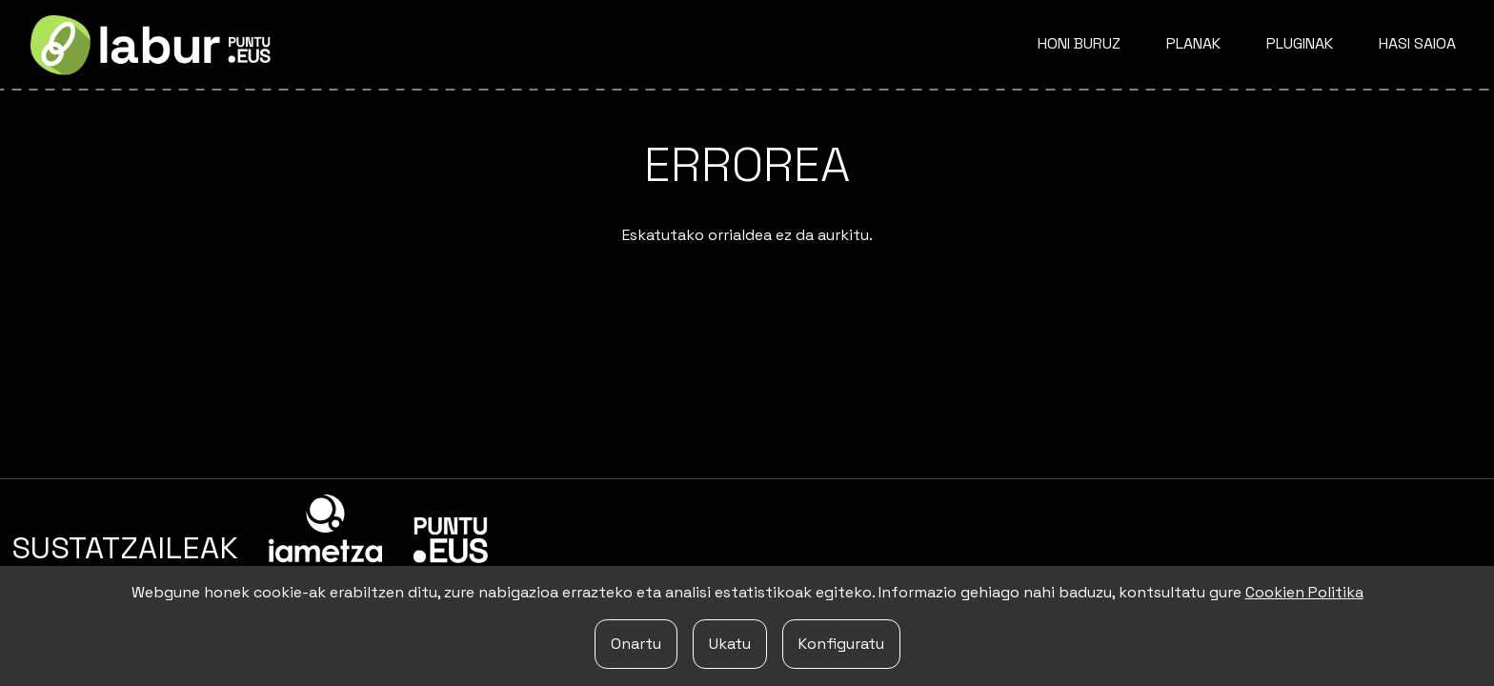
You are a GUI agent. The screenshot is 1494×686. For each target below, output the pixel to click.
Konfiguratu (841, 644)
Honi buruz (1079, 43)
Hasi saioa (1417, 43)
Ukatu (730, 644)
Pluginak (1299, 43)
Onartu (636, 644)
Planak (1193, 43)
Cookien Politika (1304, 592)
